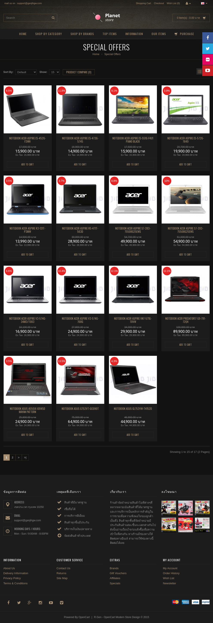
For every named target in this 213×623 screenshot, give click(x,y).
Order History (171, 573)
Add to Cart (27, 164)
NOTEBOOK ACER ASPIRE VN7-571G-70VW (133, 320)
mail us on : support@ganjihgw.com (23, 3)
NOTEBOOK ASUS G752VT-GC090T (80, 408)
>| (25, 457)
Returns (61, 573)
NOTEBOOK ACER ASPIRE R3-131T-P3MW (27, 230)
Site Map (62, 578)
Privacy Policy (12, 578)
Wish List (168, 578)
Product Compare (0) (78, 72)
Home (23, 33)
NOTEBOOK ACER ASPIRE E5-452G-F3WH (27, 140)
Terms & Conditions (15, 583)
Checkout (159, 3)
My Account (170, 568)
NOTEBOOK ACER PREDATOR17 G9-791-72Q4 (185, 320)
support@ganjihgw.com (27, 520)
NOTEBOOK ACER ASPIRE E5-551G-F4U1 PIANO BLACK (132, 140)
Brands (114, 568)
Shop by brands (82, 33)
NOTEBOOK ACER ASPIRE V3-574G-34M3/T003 (27, 320)
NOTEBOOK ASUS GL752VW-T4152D (133, 408)
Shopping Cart (143, 3)
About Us (9, 568)
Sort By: (8, 72)
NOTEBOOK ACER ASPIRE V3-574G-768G (80, 320)
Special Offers (112, 54)
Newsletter (169, 583)
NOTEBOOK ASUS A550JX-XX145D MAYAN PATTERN (27, 410)
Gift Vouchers (118, 573)
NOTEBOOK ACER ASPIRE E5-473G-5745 (80, 140)
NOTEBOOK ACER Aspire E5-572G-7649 (185, 140)
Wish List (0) (173, 3)
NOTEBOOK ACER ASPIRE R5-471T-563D (80, 230)
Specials (115, 583)
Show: (43, 72)
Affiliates (115, 578)
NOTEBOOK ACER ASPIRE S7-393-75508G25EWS (132, 230)
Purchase (184, 33)
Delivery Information (15, 573)
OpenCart (84, 617)
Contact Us (63, 568)
